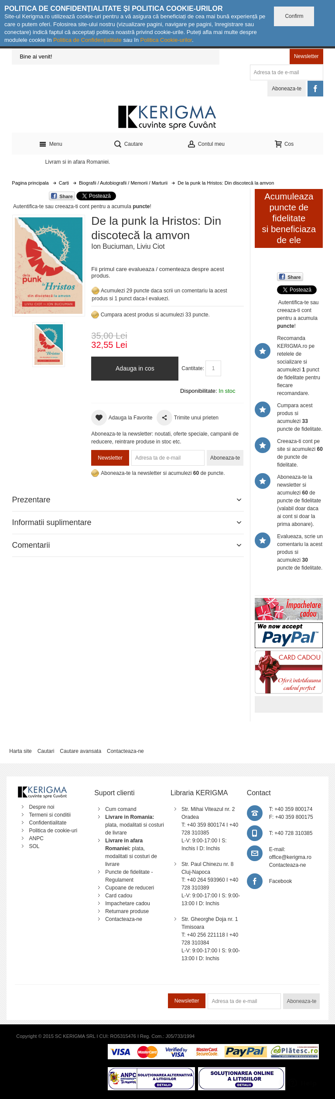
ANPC (36, 838)
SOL (34, 846)
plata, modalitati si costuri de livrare (134, 825)
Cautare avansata (80, 751)
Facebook (280, 881)
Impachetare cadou (127, 903)
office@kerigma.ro (290, 857)
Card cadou (118, 896)
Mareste (47, 263)
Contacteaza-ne (125, 751)
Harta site (20, 751)
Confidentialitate (47, 823)
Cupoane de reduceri (129, 888)
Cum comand (120, 809)
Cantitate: (192, 368)
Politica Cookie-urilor (166, 40)
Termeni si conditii (49, 815)
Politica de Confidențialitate (87, 40)
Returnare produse (127, 911)
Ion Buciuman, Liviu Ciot (127, 246)
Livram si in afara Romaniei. (77, 162)
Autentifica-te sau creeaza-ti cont (51, 206)
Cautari (46, 751)
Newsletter (306, 56)
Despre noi (41, 807)
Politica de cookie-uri (53, 831)
